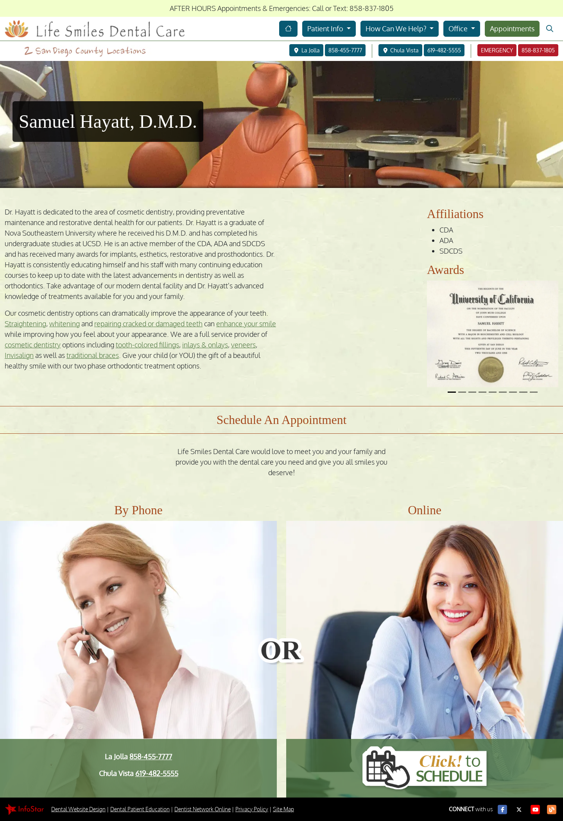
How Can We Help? (397, 28)
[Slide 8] (523, 392)
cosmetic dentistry (33, 345)
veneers (243, 345)
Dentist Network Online (202, 809)
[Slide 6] (503, 392)
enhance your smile (246, 324)
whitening (64, 324)
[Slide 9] (534, 392)
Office (458, 28)
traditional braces (92, 355)
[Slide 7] (513, 392)
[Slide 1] (451, 392)
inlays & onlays (205, 345)
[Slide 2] (462, 392)
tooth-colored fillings (147, 345)
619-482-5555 (156, 773)
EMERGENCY (497, 50)
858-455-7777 (150, 757)
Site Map (283, 809)
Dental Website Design (78, 809)
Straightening (25, 324)
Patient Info (326, 28)
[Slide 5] (493, 392)
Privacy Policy (251, 809)
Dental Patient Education (140, 809)
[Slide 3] (472, 392)
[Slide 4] (482, 392)
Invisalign (19, 355)
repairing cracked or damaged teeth (148, 324)
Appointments (512, 28)
